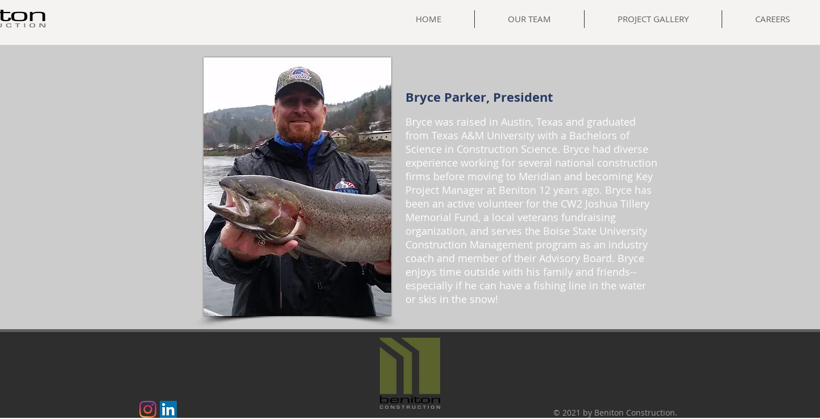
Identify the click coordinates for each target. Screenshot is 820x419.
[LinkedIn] (168, 409)
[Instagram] (147, 409)
